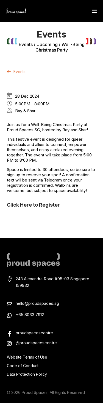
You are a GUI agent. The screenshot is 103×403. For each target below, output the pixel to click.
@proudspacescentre (36, 342)
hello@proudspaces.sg (37, 303)
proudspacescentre (34, 332)
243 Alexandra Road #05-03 (43, 278)
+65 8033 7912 (30, 314)
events (26, 44)
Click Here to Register (33, 205)
